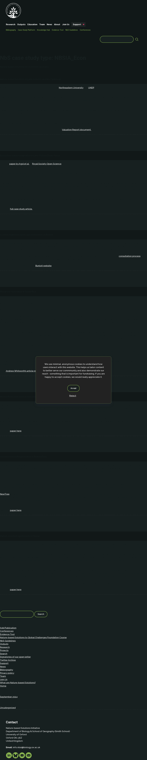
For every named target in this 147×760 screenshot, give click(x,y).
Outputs (38, 4)
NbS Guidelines (88, 13)
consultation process (129, 230)
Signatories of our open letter (15, 630)
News (65, 4)
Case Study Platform (42, 13)
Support (28, 8)
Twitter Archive (8, 634)
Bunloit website (43, 239)
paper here (15, 404)
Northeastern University (71, 61)
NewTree (4, 468)
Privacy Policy (22, 741)
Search (3, 627)
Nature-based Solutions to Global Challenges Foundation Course (33, 611)
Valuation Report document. (76, 103)
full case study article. (21, 182)
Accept (73, 388)
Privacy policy (7, 647)
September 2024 (9, 670)
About (73, 4)
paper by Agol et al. (19, 137)
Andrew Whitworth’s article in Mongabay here (29, 344)
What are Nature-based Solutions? (18, 656)
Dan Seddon (94, 750)
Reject (72, 395)
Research (27, 4)
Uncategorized (8, 681)
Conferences (27, 17)
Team (58, 4)
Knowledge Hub (59, 13)
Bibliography (27, 13)
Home (3, 659)
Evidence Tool (74, 13)
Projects (4, 624)
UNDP (91, 61)
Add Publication (8, 601)
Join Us (82, 4)
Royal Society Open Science (46, 137)
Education (49, 4)
